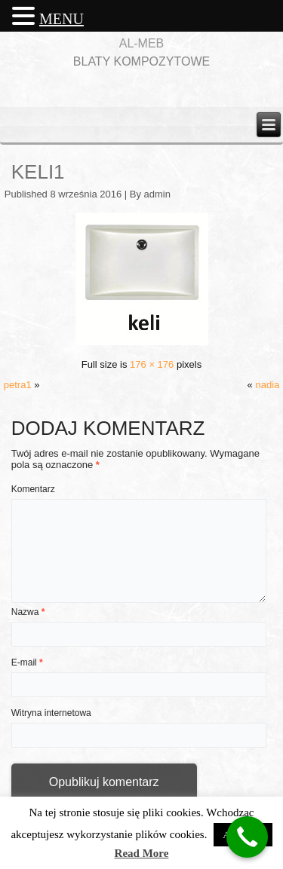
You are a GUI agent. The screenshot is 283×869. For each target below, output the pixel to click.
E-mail (27, 662)
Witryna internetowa (51, 713)
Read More (142, 853)
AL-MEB (142, 43)
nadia (267, 384)
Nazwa (28, 612)
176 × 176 (152, 364)
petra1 (18, 384)
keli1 (38, 172)
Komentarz (33, 489)
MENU (61, 19)
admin (157, 194)
